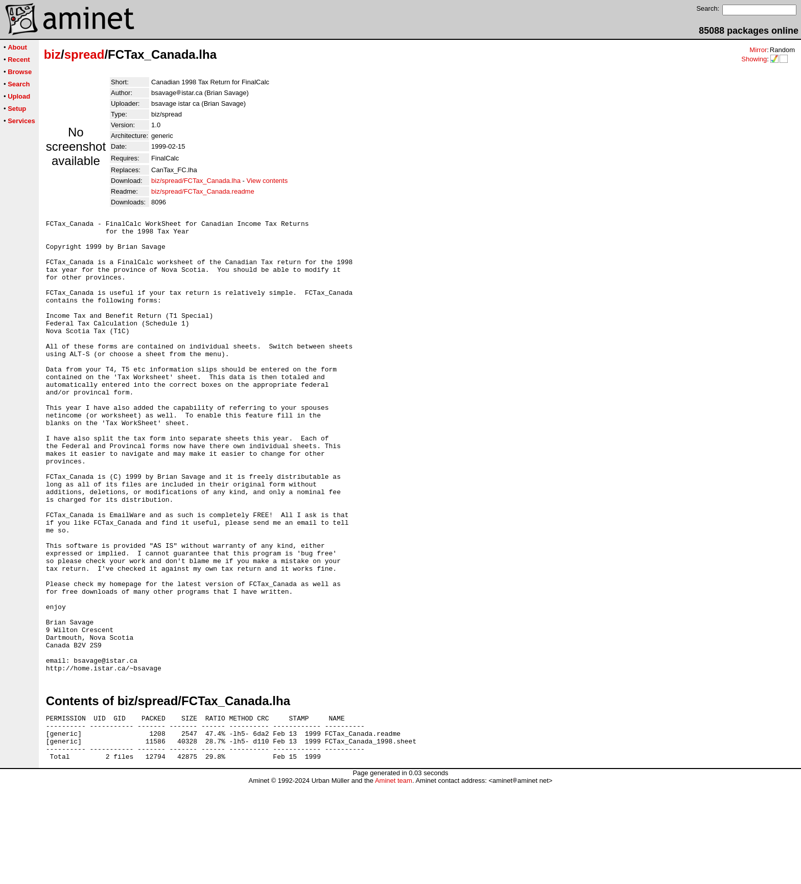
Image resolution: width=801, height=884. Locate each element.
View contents (267, 180)
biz (52, 54)
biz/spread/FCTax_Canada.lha (196, 180)
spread (84, 54)
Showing (754, 59)
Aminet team (393, 880)
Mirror (758, 50)
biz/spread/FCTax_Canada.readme (202, 191)
